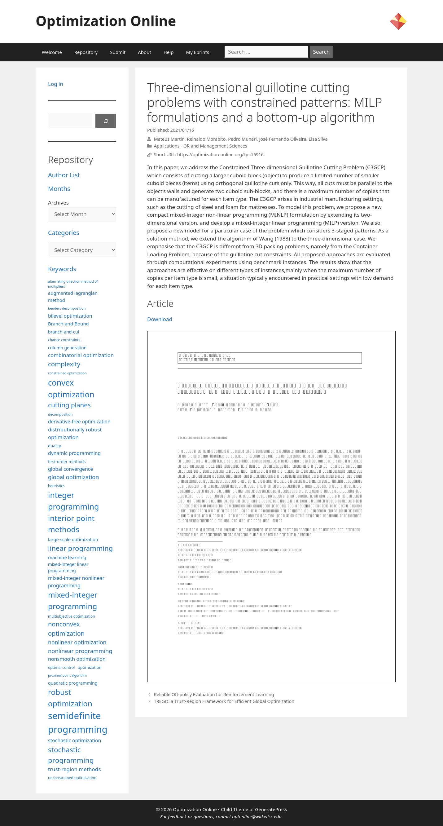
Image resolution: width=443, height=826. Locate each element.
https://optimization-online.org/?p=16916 (220, 155)
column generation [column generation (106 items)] (67, 348)
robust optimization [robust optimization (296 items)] (70, 697)
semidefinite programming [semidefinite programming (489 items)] (77, 722)
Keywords (62, 269)
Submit (117, 52)
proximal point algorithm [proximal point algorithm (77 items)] (67, 675)
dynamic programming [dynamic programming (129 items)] (74, 453)
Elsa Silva (318, 139)
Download (159, 319)
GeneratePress (271, 809)
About (144, 52)
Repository (86, 52)
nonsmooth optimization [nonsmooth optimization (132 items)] (77, 659)
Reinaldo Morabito (206, 139)
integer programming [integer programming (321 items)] (73, 501)
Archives (58, 202)
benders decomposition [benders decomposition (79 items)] (67, 308)
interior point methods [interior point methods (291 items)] (71, 523)
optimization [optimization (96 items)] (90, 667)
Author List (64, 175)
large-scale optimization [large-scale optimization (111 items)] (73, 539)
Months (59, 188)
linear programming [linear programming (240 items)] (80, 548)
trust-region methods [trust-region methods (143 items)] (74, 769)
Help (169, 52)
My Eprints (197, 52)
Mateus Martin (169, 139)
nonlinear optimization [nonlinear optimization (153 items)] (77, 642)
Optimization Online (106, 20)
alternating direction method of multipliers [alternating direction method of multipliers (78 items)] (73, 284)
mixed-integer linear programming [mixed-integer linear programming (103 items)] (68, 567)
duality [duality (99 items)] (54, 445)
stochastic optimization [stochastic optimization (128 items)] (74, 740)
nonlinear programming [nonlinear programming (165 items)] (80, 651)
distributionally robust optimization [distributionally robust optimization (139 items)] (75, 433)
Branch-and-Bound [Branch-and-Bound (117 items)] (68, 323)
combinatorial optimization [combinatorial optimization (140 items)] (81, 355)
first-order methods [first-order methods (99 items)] (67, 461)
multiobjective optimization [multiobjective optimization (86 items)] (71, 616)
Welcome (52, 52)
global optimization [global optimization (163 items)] (73, 477)
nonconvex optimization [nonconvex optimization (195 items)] (66, 629)
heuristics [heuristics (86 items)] (56, 485)
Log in (55, 83)
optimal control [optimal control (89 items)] (61, 667)
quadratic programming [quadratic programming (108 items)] (72, 683)
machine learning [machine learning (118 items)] (67, 557)
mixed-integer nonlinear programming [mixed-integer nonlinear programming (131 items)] (76, 582)
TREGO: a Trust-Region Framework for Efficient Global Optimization (224, 701)
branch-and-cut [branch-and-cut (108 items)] (64, 332)
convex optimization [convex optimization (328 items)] (71, 388)
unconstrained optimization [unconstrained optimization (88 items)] (72, 777)
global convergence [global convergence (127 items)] (70, 469)
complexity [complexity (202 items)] (64, 364)
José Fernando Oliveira (282, 139)
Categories (63, 232)
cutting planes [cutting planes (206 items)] (69, 404)
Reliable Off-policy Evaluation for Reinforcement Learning (214, 694)
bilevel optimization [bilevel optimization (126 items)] (70, 315)
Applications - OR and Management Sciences (200, 146)
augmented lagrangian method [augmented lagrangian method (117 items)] (73, 296)
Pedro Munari (242, 139)
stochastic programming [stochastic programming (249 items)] (71, 755)
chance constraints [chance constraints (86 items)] (64, 339)
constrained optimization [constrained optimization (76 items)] (67, 373)
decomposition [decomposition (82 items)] (60, 414)
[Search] (105, 121)
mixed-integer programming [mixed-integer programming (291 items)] (73, 600)
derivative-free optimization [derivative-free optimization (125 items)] (79, 421)
